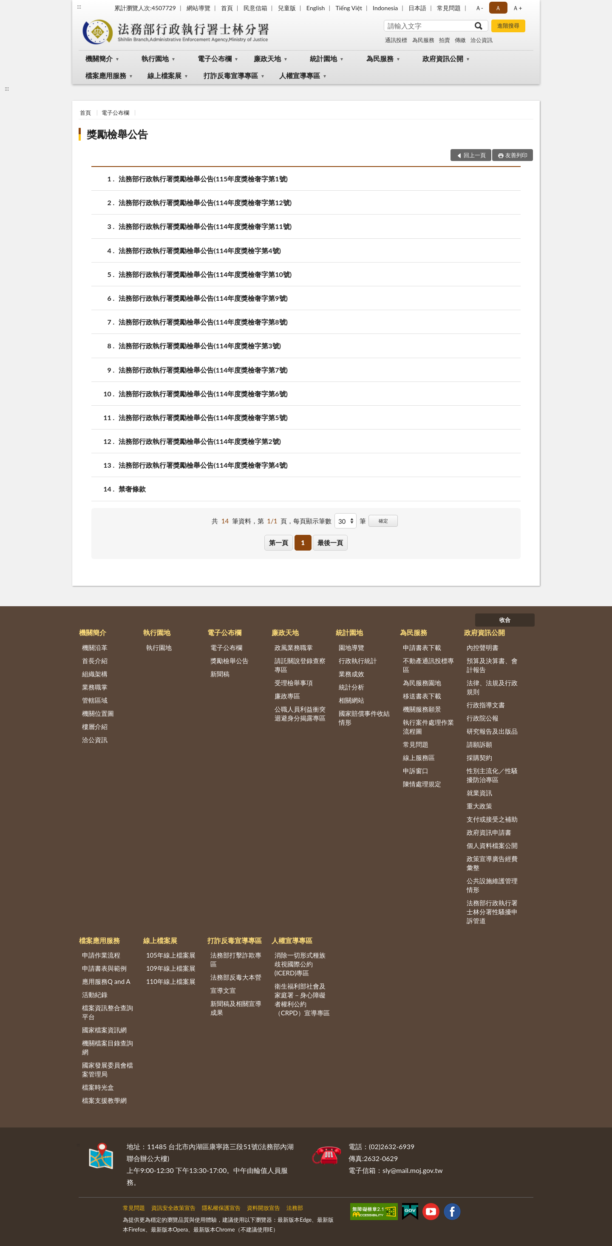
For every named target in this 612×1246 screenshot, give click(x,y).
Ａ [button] (498, 7)
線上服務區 (419, 757)
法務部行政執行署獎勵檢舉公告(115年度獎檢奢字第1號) (203, 179)
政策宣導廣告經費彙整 (492, 863)
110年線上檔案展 (171, 981)
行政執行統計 (358, 660)
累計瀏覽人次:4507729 (145, 7)
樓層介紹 (95, 726)
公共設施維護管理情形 (492, 885)
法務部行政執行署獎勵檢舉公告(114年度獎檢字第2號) (200, 441)
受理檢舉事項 (294, 683)
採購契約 (479, 757)
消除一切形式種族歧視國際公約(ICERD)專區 (300, 964)
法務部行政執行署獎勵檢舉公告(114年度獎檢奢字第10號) (205, 274)
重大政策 (479, 806)
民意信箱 (255, 7)
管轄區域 (95, 700)
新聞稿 (220, 674)
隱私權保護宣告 (221, 1207)
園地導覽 (351, 647)
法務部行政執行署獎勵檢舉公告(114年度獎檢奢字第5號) (203, 417)
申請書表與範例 (104, 968)
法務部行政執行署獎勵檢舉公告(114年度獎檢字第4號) (200, 250)
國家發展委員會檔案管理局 (107, 1069)
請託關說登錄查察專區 (300, 665)
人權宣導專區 (299, 75)
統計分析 (351, 687)
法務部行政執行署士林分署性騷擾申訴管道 (492, 911)
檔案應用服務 (105, 75)
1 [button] (303, 542)
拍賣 (444, 40)
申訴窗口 (415, 770)
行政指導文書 (486, 705)
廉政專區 (287, 696)
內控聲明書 (483, 647)
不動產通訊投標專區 (428, 665)
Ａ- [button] (479, 7)
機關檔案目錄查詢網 (107, 1047)
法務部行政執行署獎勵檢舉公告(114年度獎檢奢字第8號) (203, 322)
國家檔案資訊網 (104, 1030)
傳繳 (460, 40)
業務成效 (351, 674)
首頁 (227, 7)
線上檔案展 (164, 75)
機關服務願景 (422, 709)
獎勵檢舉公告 (117, 134)
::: (79, 6)
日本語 (417, 7)
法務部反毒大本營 (235, 977)
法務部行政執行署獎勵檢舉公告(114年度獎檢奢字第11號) (205, 226)
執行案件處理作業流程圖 (428, 726)
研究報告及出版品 (492, 731)
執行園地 (155, 58)
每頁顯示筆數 (312, 521)
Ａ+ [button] (517, 7)
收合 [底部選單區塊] (504, 619)
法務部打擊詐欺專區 (235, 959)
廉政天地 (267, 58)
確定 (383, 520)
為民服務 (423, 40)
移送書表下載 (422, 696)
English (315, 7)
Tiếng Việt (348, 7)
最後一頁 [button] (330, 542)
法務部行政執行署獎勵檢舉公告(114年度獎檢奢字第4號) (203, 465)
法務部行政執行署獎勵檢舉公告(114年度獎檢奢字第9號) (203, 298)
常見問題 (449, 7)
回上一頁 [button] (475, 155)
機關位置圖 (98, 713)
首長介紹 (95, 660)
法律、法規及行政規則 (492, 687)
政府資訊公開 (442, 58)
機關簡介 (99, 58)
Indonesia (385, 7)
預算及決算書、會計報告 (492, 665)
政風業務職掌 (294, 647)
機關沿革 (95, 647)
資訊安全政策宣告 (173, 1207)
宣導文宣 (223, 990)
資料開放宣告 (263, 1207)
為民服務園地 (422, 683)
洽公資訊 (481, 40)
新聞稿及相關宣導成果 (235, 1008)
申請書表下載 (422, 647)
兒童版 (287, 7)
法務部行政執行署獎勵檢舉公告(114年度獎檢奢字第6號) (203, 393)
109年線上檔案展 (171, 968)
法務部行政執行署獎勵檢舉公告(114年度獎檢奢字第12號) (205, 202)
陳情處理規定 (422, 784)
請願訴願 (479, 744)
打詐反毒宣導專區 (231, 75)
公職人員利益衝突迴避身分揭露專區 (300, 713)
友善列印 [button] (516, 155)
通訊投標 (396, 40)
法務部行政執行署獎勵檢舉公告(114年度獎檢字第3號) (200, 345)
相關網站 (351, 700)
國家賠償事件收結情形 (364, 717)
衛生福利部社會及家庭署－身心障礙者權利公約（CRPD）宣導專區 (302, 999)
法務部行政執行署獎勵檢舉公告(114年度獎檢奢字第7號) (203, 370)
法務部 (294, 1207)
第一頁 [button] (278, 542)
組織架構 (95, 674)
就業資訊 (479, 793)
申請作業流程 (101, 955)
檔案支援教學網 (104, 1100)
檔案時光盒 (98, 1087)
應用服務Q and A (106, 981)
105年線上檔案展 (171, 955)
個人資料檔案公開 (492, 845)
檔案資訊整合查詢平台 (107, 1012)
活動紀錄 (95, 994)
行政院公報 (483, 718)
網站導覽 (198, 7)
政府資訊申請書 (489, 832)
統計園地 (323, 58)
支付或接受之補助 (492, 819)
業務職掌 (95, 687)
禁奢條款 (132, 489)
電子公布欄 (215, 58)
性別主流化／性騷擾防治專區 (492, 775)
